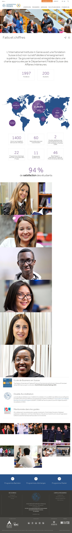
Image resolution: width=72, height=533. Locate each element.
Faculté (12, 498)
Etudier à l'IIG (65, 7)
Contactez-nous (36, 514)
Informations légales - (32, 530)
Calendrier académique (60, 498)
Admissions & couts (60, 497)
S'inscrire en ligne (47, 1)
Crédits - (26, 530)
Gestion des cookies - (40, 530)
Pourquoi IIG (12, 495)
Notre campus (60, 500)
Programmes (36, 7)
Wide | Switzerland (66, 530)
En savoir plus (36, 511)
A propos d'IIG (27, 7)
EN (62, 1)
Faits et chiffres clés (12, 497)
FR (64, 1)
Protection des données (48, 530)
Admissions (44, 7)
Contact (56, 1)
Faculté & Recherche (54, 7)
